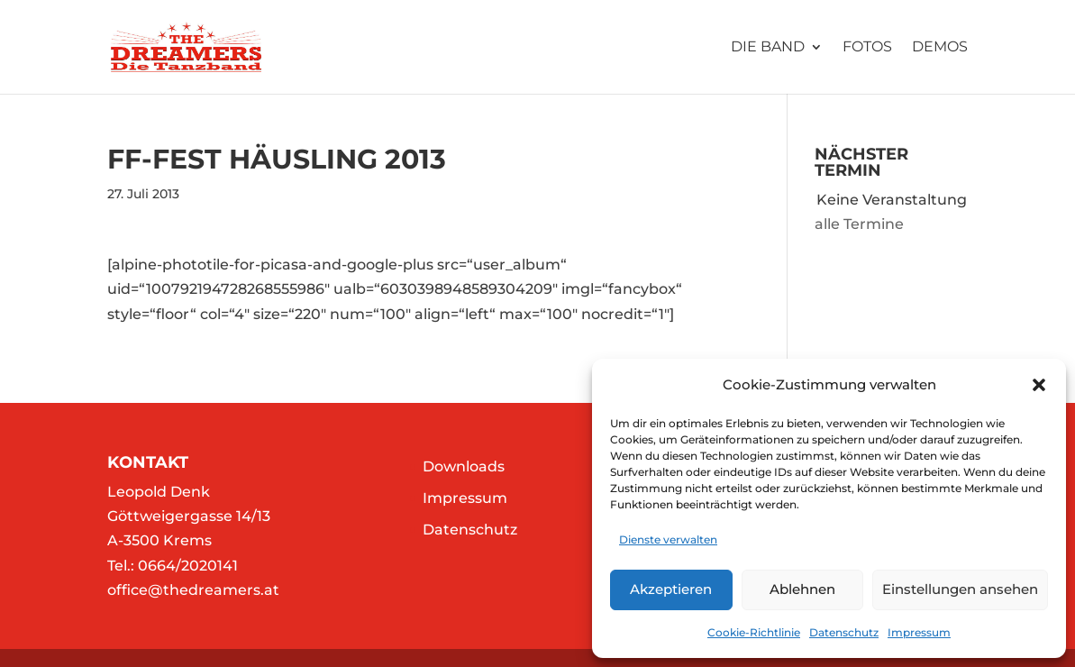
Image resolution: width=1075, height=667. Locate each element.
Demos (940, 48)
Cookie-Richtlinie (753, 632)
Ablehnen (802, 589)
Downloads (464, 466)
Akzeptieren (671, 589)
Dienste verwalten (668, 539)
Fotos (867, 48)
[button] (1039, 385)
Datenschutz (844, 632)
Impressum (919, 632)
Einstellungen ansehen (960, 589)
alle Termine (859, 224)
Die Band (768, 48)
